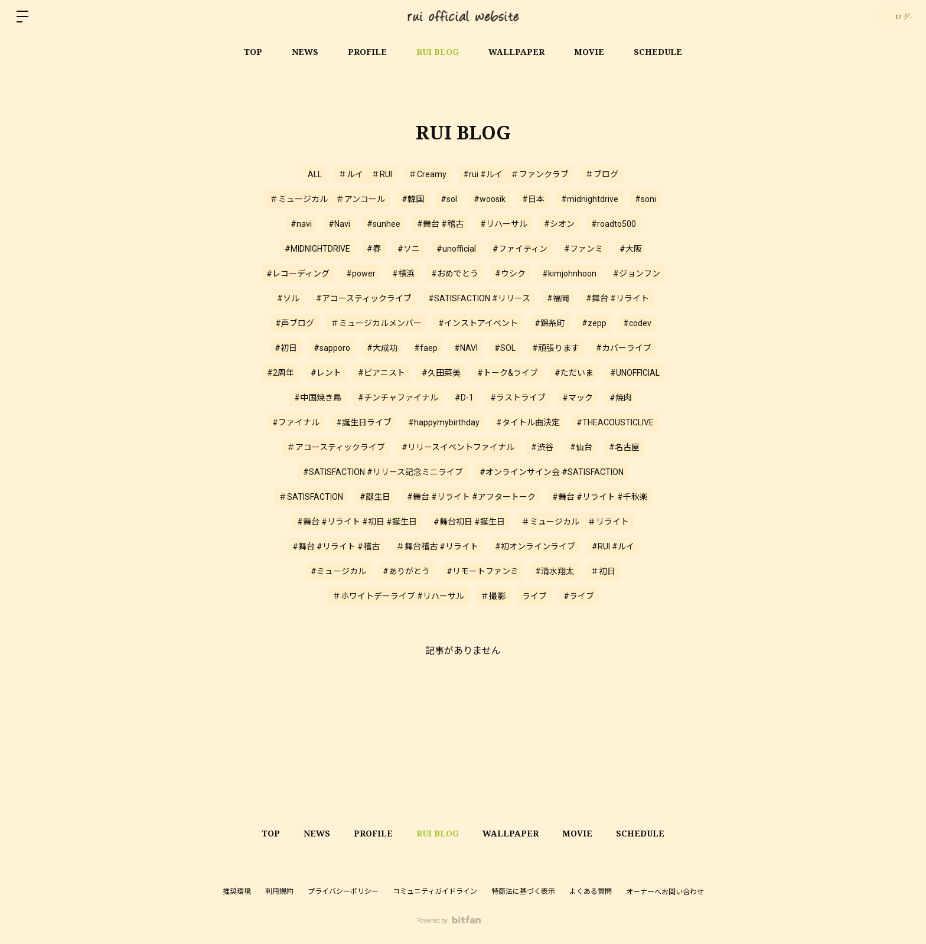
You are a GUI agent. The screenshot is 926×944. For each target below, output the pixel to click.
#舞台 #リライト (617, 298)
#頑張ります (555, 348)
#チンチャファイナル (398, 397)
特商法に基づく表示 (523, 891)
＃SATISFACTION (311, 497)
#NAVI (466, 348)
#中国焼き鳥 (317, 397)
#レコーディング (298, 273)
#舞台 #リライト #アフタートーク (471, 497)
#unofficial (456, 248)
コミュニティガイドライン (435, 891)
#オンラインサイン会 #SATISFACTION (552, 472)
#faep (426, 348)
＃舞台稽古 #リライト (437, 546)
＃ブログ (601, 174)
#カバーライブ (623, 348)
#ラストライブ (518, 397)
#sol (449, 199)
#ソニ (408, 248)
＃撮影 (493, 596)
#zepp (594, 323)
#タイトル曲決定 (528, 422)
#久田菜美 (441, 372)
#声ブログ (294, 323)
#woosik (490, 199)
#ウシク (510, 273)
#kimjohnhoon (569, 273)
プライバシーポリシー (343, 891)
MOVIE (589, 51)
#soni (645, 199)
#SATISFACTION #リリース (479, 298)
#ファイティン (520, 248)
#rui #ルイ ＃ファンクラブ (516, 174)
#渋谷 (542, 447)
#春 (374, 248)
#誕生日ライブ (364, 422)
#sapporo (332, 348)
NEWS (305, 51)
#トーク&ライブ (507, 372)
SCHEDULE (658, 51)
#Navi (339, 224)
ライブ (534, 596)
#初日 (286, 348)
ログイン (891, 16)
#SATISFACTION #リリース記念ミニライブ (383, 472)
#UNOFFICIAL (635, 372)
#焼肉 (620, 397)
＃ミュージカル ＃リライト (575, 521)
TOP (253, 51)
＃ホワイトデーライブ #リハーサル (398, 596)
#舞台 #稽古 (440, 224)
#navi (301, 224)
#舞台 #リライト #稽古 (336, 546)
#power (361, 273)
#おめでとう (454, 273)
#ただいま (574, 372)
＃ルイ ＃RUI (365, 174)
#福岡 (558, 298)
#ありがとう (406, 571)
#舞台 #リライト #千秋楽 (600, 497)
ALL (315, 174)
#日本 (533, 199)
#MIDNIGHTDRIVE (317, 248)
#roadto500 (613, 224)
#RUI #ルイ (613, 546)
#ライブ (578, 596)
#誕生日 (375, 497)
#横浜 (403, 273)
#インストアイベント (478, 323)
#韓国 (413, 199)
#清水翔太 (554, 571)
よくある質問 (590, 891)
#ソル (288, 298)
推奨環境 (237, 891)
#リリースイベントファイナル (458, 447)
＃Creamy (427, 174)
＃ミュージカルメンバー (376, 323)
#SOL (505, 348)
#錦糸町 (549, 323)
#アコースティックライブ (364, 298)
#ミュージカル (338, 571)
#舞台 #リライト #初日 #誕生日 (357, 521)
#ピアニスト (381, 372)
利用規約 (279, 891)
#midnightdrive (589, 199)
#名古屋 (624, 447)
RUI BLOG (437, 51)
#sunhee (383, 224)
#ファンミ (583, 248)
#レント (326, 372)
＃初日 (603, 571)
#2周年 (280, 372)
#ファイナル (295, 422)
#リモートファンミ (482, 571)
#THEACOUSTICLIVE (615, 422)
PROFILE (367, 51)
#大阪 (630, 248)
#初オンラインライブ (535, 546)
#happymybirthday (444, 422)
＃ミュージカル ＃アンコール (327, 199)
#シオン (559, 224)
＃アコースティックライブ (336, 447)
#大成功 (382, 348)
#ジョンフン (636, 273)
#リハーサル (503, 224)
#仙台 (581, 447)
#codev (637, 323)
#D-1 (464, 397)
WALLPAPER (516, 51)
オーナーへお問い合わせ (665, 892)
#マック (577, 397)
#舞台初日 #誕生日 (469, 521)
